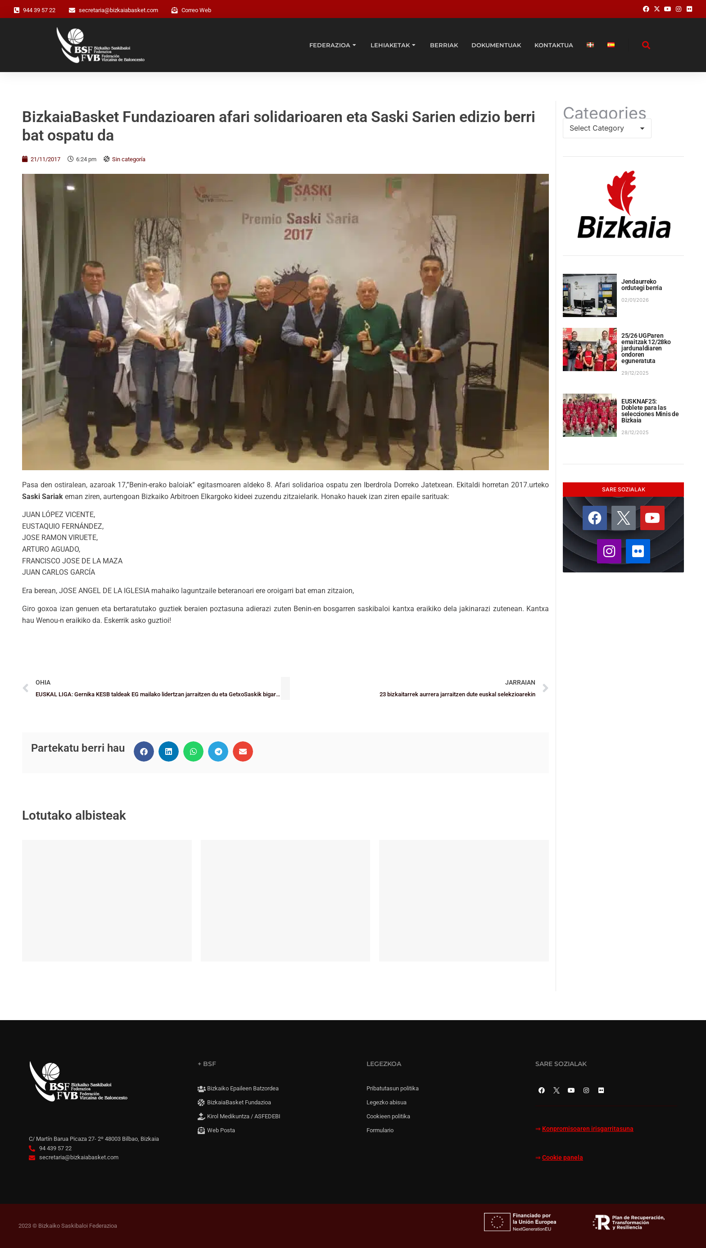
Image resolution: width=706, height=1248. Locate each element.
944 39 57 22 (39, 10)
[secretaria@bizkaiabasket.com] (72, 10)
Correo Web (196, 10)
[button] (144, 751)
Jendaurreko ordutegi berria (641, 284)
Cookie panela (562, 1158)
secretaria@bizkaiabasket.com (118, 10)
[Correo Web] (175, 10)
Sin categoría (128, 159)
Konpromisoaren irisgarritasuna (588, 1129)
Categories (605, 113)
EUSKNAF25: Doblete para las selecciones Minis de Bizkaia (650, 411)
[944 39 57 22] (17, 10)
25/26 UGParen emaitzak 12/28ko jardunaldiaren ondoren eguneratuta (646, 348)
